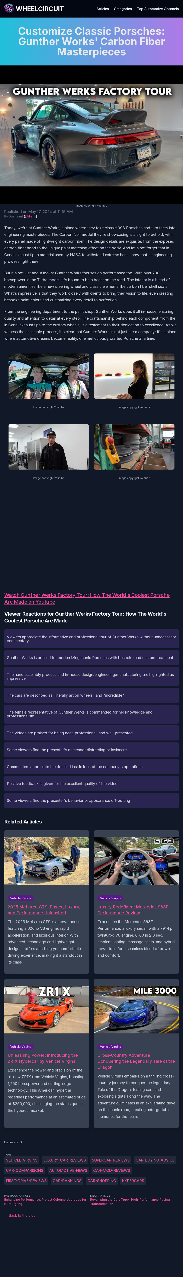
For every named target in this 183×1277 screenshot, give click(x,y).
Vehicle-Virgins (22, 1160)
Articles (102, 9)
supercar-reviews (111, 1160)
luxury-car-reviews (65, 1160)
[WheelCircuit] (33, 9)
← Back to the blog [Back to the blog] (19, 1215)
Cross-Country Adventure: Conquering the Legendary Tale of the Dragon (136, 1061)
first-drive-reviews (26, 1180)
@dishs (30, 216)
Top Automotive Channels (158, 9)
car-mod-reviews (111, 1170)
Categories (123, 9)
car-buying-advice (155, 1160)
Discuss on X (13, 1142)
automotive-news (68, 1170)
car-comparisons (24, 1170)
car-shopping (101, 1180)
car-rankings (67, 1180)
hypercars (133, 1180)
